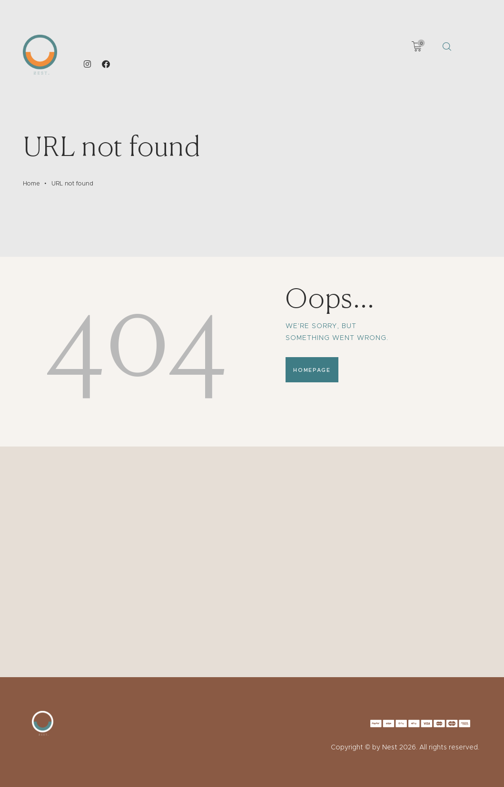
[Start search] (446, 46)
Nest (389, 747)
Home (31, 183)
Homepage (311, 370)
